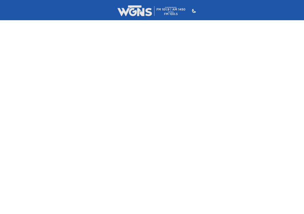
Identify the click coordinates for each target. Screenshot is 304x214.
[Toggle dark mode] (193, 11)
